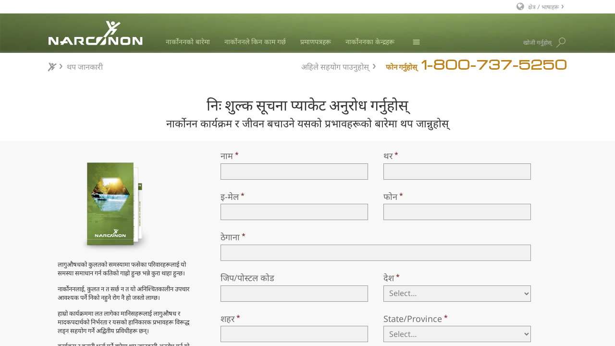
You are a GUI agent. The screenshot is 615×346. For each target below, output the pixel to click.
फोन (390, 196)
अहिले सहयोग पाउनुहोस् (335, 66)
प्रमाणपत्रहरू (315, 41)
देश (388, 278)
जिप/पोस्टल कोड (247, 278)
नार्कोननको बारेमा (188, 41)
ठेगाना (230, 237)
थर (388, 155)
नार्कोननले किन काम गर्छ (255, 41)
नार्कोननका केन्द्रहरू (369, 41)
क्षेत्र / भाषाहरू (543, 6)
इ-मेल (230, 196)
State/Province (412, 318)
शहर (227, 318)
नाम (227, 155)
